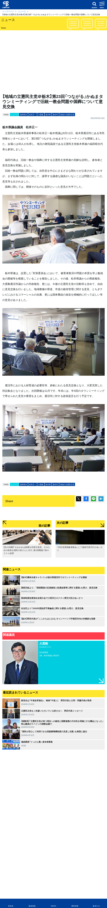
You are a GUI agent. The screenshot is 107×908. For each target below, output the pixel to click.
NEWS (53, 906)
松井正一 (32, 114)
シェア (86, 498)
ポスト (78, 498)
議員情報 (32, 906)
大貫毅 (40, 114)
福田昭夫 (23, 114)
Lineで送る (93, 498)
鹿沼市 (55, 114)
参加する (96, 906)
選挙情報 (74, 906)
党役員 (10, 906)
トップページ (8, 11)
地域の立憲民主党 (67, 114)
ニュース (22, 11)
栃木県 (48, 114)
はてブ (100, 498)
